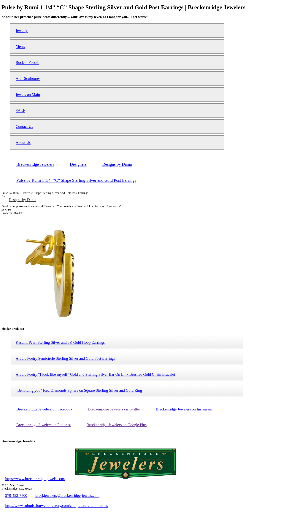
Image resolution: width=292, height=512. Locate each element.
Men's (20, 46)
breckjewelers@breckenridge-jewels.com (67, 495)
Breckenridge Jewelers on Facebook (44, 409)
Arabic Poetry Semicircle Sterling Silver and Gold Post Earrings (65, 358)
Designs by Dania (22, 200)
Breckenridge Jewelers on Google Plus (117, 425)
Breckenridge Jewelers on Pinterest (43, 425)
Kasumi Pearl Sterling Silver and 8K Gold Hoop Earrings (60, 342)
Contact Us (24, 126)
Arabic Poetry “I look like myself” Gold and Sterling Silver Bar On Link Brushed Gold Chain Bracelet (95, 374)
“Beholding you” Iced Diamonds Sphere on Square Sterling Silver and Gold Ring (79, 390)
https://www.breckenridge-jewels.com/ (35, 478)
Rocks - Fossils (27, 62)
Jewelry (22, 30)
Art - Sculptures (28, 78)
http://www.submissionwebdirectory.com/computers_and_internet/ (56, 505)
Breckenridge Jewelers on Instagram (184, 409)
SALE (20, 110)
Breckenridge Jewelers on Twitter (114, 409)
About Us (23, 142)
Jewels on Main (28, 94)
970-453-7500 (16, 495)
